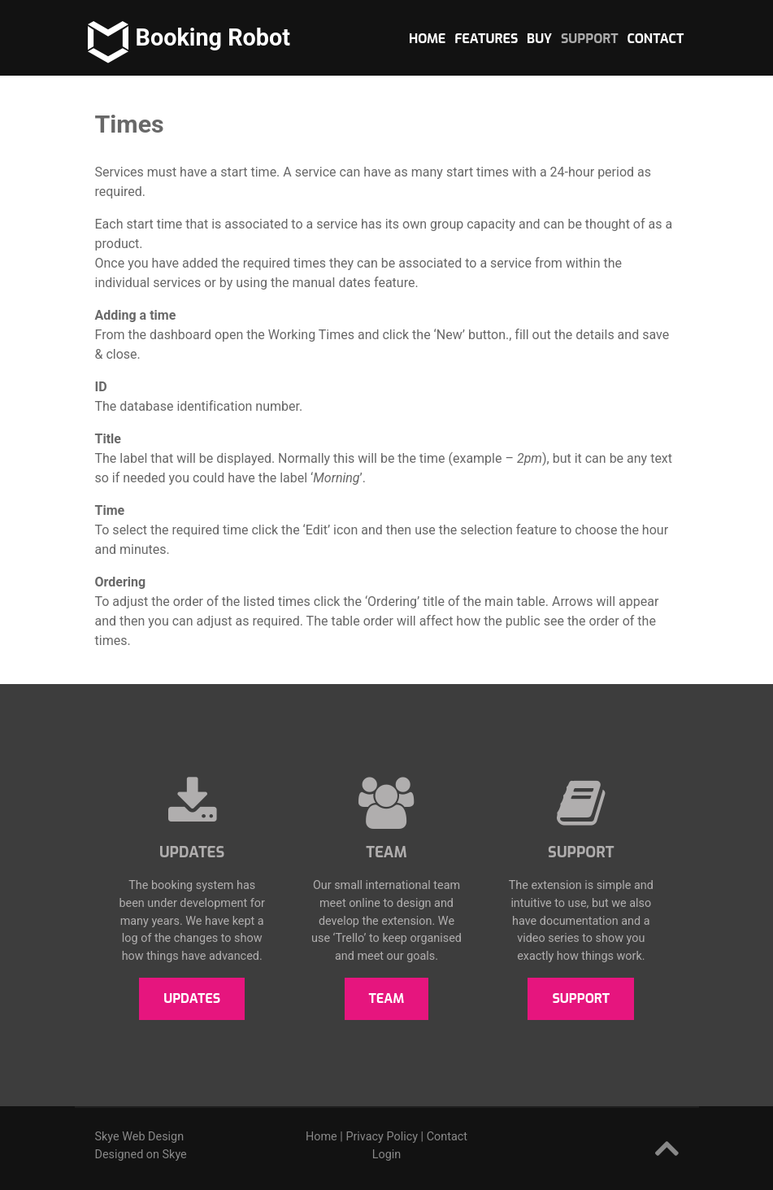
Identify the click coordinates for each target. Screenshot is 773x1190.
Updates (191, 998)
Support (581, 998)
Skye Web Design (140, 1137)
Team (387, 998)
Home (321, 1137)
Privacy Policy (381, 1137)
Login (387, 1155)
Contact (447, 1137)
